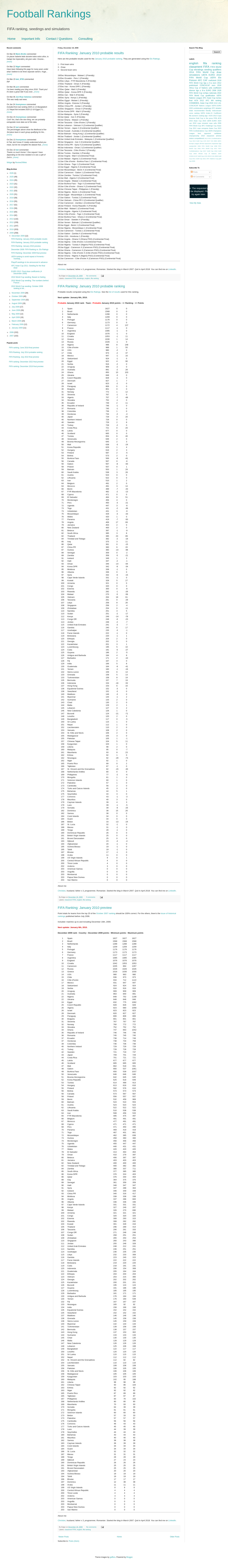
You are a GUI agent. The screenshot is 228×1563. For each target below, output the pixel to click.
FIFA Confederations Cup (198, 131)
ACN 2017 (206, 141)
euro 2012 (217, 83)
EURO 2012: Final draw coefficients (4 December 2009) (26, 272)
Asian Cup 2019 (206, 103)
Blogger (129, 1557)
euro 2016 (216, 85)
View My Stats (195, 203)
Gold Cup (199, 118)
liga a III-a (200, 90)
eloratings (80, 278)
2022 (12, 187)
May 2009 (16, 314)
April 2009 (16, 317)
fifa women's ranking (196, 116)
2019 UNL (217, 103)
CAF (205, 80)
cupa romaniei (202, 123)
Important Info (30, 38)
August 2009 (17, 303)
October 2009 (17, 296)
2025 (12, 177)
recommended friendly (202, 110)
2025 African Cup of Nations (205, 153)
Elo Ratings (155, 59)
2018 (12, 201)
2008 (12, 332)
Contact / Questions (59, 38)
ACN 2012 (199, 100)
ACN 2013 (213, 116)
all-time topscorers (206, 143)
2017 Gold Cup (208, 151)
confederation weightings (202, 108)
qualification (210, 96)
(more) (9, 62)
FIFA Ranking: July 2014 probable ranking (25, 352)
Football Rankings (49, 14)
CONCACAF (205, 85)
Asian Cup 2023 (215, 128)
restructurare (216, 110)
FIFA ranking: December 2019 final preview (26, 366)
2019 (12, 198)
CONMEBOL (194, 103)
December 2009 (18, 236)
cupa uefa (213, 123)
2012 (12, 222)
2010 (12, 229)
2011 (12, 226)
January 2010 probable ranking (108, 59)
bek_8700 (20, 79)
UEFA (213, 77)
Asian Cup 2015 (200, 121)
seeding (208, 69)
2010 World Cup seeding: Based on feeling (28, 277)
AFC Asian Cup (209, 98)
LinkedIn (172, 269)
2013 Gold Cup (197, 141)
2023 (12, 184)
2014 (12, 215)
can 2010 (192, 123)
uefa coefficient (215, 88)
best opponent (204, 133)
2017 (12, 205)
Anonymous (21, 104)
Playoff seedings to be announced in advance (29, 262)
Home (11, 38)
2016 (12, 208)
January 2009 (17, 328)
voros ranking (194, 113)
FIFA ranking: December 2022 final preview (26, 362)
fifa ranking (95, 278)
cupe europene (202, 128)
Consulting (85, 38)
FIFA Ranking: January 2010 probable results (91, 53)
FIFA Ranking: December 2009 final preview (28, 253)
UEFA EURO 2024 (214, 121)
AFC (200, 80)
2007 (12, 336)
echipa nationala (209, 93)
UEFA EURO (208, 75)
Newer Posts (63, 1537)
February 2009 (18, 324)
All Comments (197, 177)
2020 (12, 194)
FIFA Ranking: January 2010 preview (85, 908)
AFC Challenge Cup (209, 126)
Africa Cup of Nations (198, 88)
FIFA (215, 118)
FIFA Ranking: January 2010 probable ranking (91, 286)
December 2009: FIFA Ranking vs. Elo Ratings (29, 249)
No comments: (91, 276)
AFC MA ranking (213, 100)
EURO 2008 (211, 90)
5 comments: (91, 897)
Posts (194, 172)
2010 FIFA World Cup (205, 76)
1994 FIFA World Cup (205, 146)
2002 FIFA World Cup (205, 148)
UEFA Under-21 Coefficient (211, 113)
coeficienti (212, 80)
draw (219, 72)
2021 (12, 191)
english (87, 278)
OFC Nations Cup (212, 158)
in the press (208, 118)
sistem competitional (196, 138)
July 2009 (16, 307)
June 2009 (16, 310)
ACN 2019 (207, 156)
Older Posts (174, 1537)
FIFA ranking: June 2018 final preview (24, 348)
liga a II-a (208, 83)
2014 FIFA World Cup (201, 72)
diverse (192, 90)
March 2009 (17, 321)
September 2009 (19, 300)
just (17, 87)
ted (17, 127)
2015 (12, 212)
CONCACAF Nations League (200, 106)
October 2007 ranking (105, 913)
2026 (12, 173)
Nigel (18, 67)
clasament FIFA (70, 278)
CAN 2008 (214, 156)
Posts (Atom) (74, 1541)
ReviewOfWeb (21, 162)
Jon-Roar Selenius (24, 97)
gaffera (112, 1557)
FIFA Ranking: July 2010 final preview (24, 357)
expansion (215, 143)
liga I (206, 116)
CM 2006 (214, 141)
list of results (114, 292)
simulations (194, 75)
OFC (213, 108)
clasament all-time (214, 136)
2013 (12, 219)
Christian (62, 269)
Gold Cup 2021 (201, 158)
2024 (12, 180)
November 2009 (18, 293)
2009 (12, 233)
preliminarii (193, 85)
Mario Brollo (21, 54)
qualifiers (217, 69)
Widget (10, 162)
